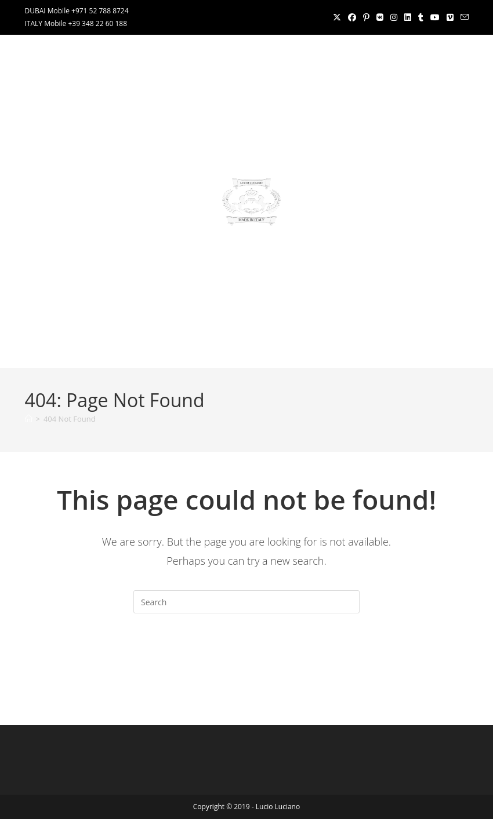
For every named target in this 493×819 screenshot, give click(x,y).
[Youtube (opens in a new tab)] (435, 17)
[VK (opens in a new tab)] (380, 17)
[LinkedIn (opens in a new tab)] (408, 17)
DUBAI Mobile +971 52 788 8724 (77, 11)
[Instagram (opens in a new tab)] (394, 17)
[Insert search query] (246, 601)
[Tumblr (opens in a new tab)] (421, 17)
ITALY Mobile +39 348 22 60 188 (76, 23)
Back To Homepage (246, 660)
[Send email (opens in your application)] (463, 17)
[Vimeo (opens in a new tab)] (450, 17)
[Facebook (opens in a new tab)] (352, 17)
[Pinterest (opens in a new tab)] (366, 17)
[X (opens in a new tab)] (337, 17)
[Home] (28, 419)
